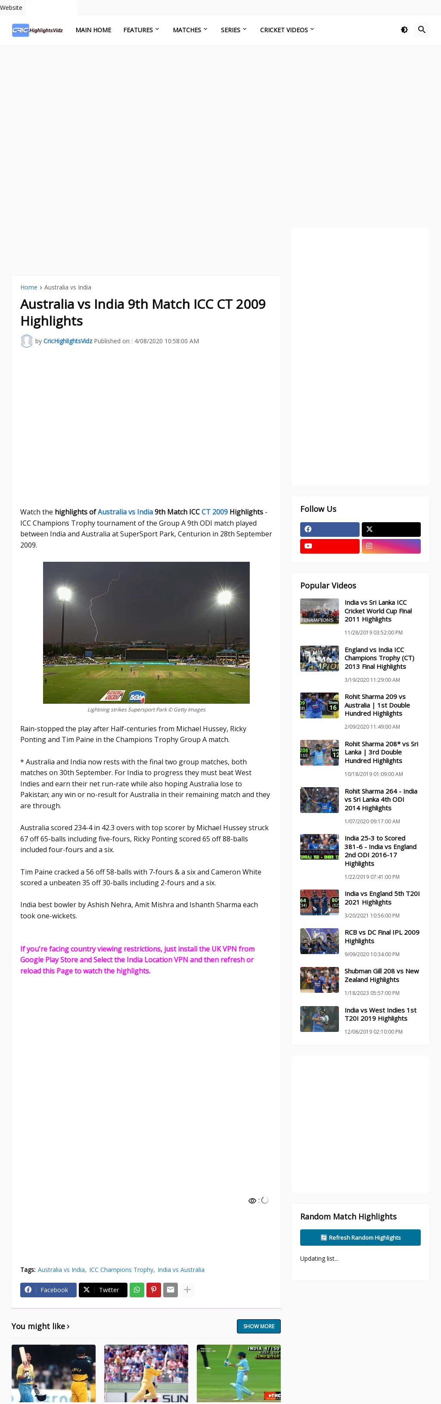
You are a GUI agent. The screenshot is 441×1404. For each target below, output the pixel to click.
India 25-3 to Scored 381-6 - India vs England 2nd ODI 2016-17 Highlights (380, 851)
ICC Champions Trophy (121, 1269)
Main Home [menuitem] (93, 30)
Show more (258, 1326)
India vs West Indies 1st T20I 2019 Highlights (380, 1014)
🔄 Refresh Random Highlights (360, 1237)
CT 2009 (215, 512)
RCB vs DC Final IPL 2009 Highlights (382, 936)
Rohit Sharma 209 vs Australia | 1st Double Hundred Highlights (377, 705)
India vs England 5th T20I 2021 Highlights (382, 898)
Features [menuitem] (138, 30)
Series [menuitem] (230, 30)
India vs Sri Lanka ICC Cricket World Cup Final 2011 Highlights (378, 610)
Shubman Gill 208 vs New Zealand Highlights (382, 975)
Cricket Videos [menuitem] (284, 30)
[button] (404, 30)
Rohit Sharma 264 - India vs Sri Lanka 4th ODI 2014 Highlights (381, 799)
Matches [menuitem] (187, 30)
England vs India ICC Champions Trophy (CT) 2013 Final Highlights (379, 658)
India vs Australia (181, 1269)
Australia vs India (67, 287)
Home (28, 287)
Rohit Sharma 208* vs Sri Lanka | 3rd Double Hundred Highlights (381, 752)
